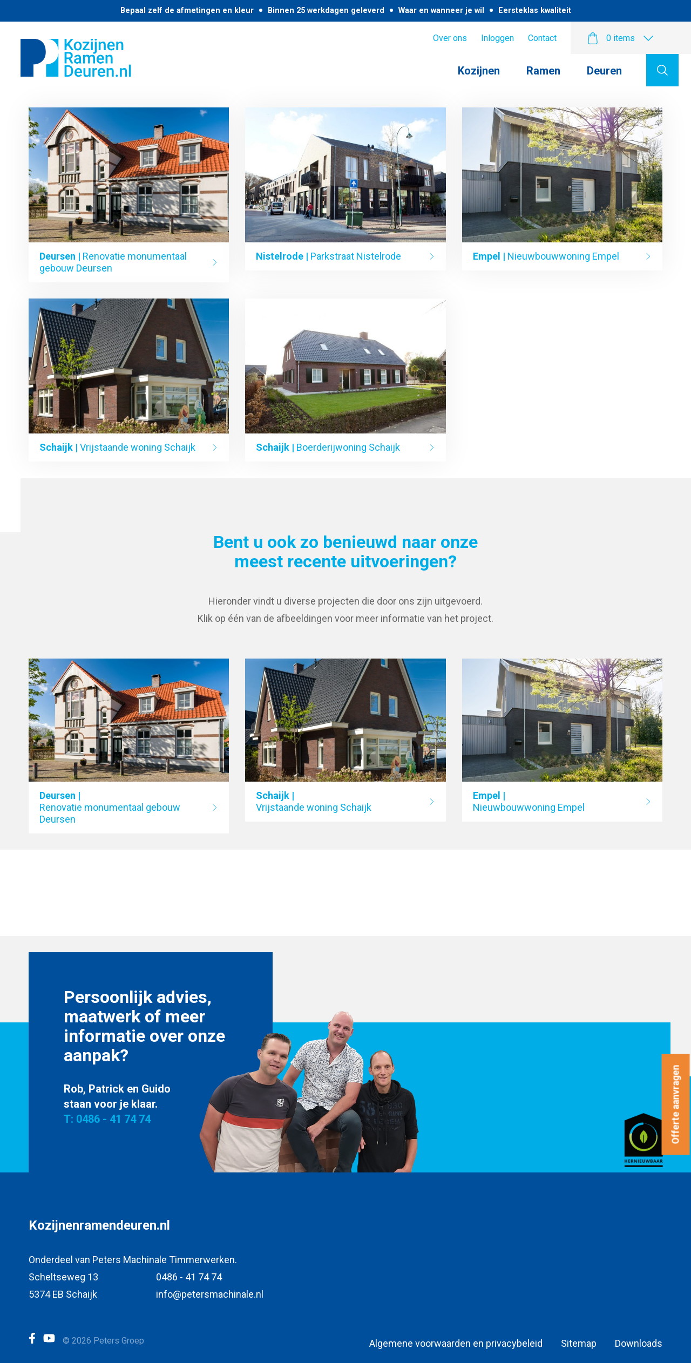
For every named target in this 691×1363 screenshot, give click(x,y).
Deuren (604, 70)
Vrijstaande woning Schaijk (117, 447)
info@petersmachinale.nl (209, 1294)
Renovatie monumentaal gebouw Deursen (113, 262)
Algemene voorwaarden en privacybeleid (456, 1343)
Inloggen (497, 38)
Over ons (450, 38)
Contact (542, 38)
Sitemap (579, 1343)
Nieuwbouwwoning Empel (546, 256)
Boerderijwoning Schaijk (328, 447)
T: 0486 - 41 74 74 (107, 1119)
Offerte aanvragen (675, 1104)
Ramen (543, 70)
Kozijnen (479, 70)
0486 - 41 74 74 (189, 1277)
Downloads (638, 1343)
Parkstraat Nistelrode (328, 256)
